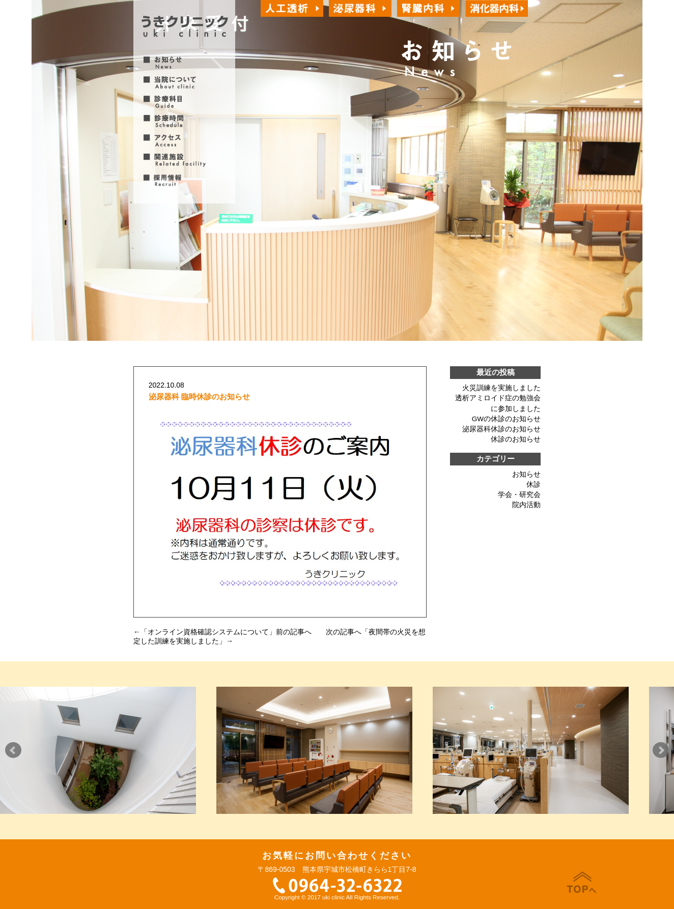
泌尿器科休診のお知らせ (501, 429)
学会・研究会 (519, 495)
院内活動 (526, 505)
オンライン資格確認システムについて (208, 632)
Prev (13, 750)
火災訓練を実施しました (501, 388)
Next (661, 750)
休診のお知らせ (516, 439)
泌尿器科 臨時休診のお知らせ (199, 396)
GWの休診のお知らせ (506, 419)
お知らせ (526, 474)
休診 (533, 484)
